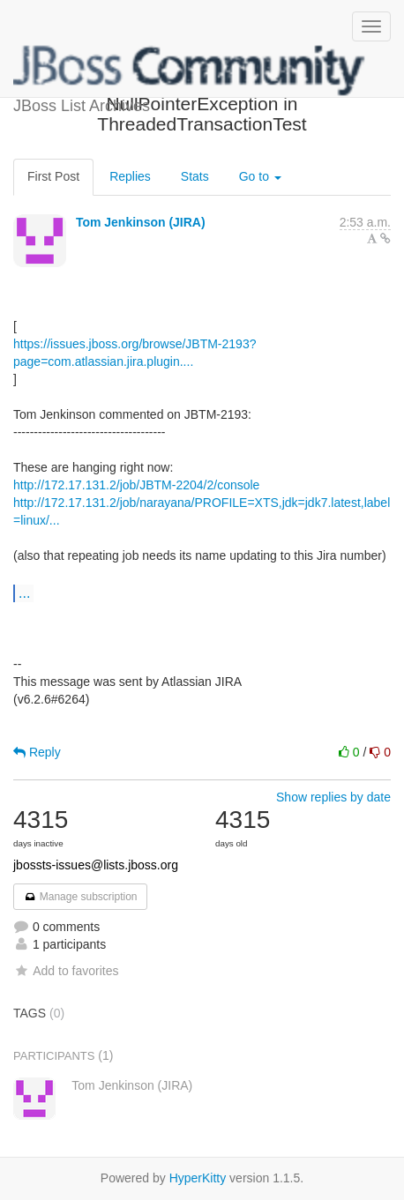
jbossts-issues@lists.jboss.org (95, 865)
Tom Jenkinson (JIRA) (141, 222)
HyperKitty (198, 1178)
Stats (195, 176)
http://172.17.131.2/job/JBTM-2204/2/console (136, 485)
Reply (37, 752)
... (24, 592)
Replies (130, 176)
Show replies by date (333, 797)
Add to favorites (65, 971)
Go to (260, 176)
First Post (53, 176)
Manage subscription (80, 897)
